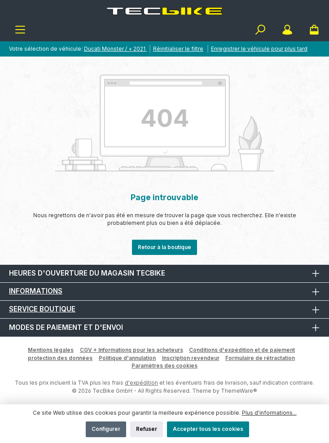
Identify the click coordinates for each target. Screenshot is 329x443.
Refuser (146, 428)
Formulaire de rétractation (260, 358)
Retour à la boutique (164, 247)
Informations (35, 291)
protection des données (60, 358)
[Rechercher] (260, 30)
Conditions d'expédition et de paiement (242, 350)
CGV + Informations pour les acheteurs (131, 350)
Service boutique (42, 309)
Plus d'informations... (269, 412)
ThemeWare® (239, 390)
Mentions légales (51, 350)
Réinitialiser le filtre (178, 48)
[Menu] (20, 30)
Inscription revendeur (190, 358)
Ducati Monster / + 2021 (115, 48)
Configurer (106, 428)
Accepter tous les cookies (208, 428)
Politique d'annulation (127, 358)
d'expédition (141, 382)
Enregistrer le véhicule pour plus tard (259, 48)
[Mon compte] (287, 30)
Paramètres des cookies (164, 365)
